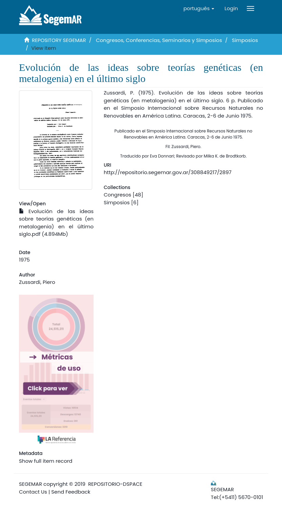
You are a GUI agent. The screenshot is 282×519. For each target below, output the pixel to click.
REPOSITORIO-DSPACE (115, 483)
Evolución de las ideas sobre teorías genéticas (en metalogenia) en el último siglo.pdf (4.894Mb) (56, 223)
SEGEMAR (30, 483)
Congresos (117, 194)
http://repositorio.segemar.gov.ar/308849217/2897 (167, 172)
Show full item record (45, 460)
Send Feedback (70, 491)
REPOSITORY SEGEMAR (59, 40)
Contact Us (33, 491)
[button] (198, 8)
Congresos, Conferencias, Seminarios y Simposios (159, 40)
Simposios (245, 40)
